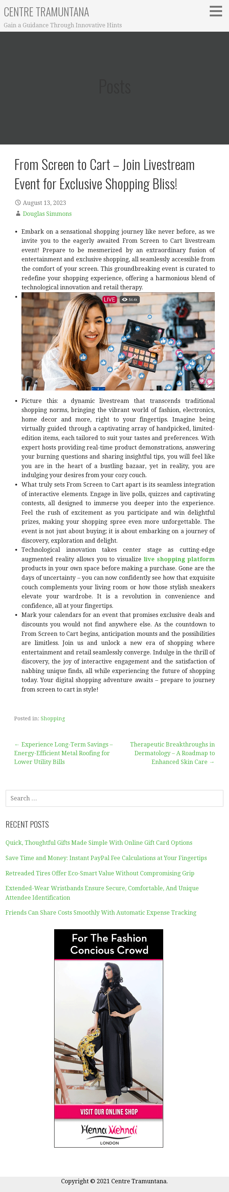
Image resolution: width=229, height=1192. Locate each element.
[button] (218, 10)
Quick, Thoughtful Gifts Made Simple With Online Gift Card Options (98, 842)
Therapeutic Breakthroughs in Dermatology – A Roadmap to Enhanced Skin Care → (172, 753)
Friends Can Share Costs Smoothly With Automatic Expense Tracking (100, 912)
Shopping (53, 718)
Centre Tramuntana (46, 11)
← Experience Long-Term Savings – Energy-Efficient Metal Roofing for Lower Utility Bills (63, 753)
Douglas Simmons (47, 213)
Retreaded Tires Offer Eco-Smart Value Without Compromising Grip (99, 873)
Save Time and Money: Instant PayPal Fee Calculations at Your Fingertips (106, 858)
